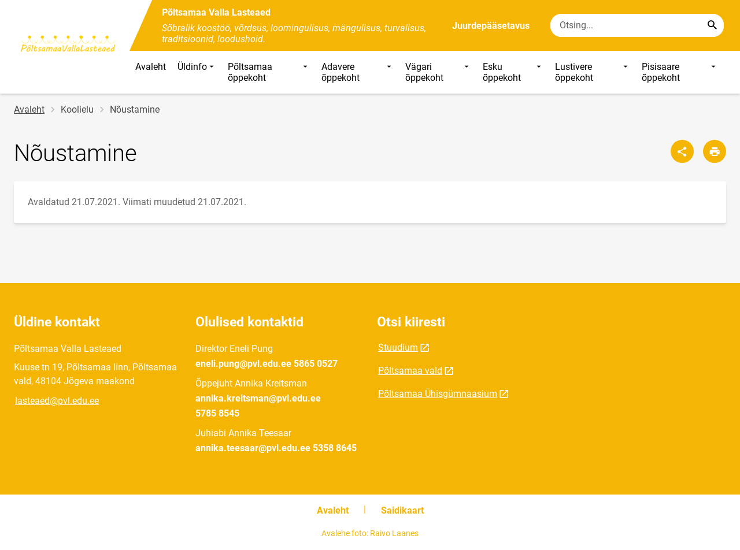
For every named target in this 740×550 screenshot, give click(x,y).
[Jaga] (682, 151)
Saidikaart (402, 510)
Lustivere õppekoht (593, 72)
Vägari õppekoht (438, 72)
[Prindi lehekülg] (714, 151)
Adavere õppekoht (357, 72)
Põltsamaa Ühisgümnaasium (437, 393)
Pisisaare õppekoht (680, 72)
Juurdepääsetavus (491, 25)
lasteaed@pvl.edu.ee (57, 400)
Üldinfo (196, 72)
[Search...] (712, 25)
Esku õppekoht (513, 72)
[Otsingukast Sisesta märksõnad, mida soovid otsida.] (637, 25)
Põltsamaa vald (410, 370)
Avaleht (150, 66)
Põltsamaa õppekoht (269, 72)
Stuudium (398, 347)
